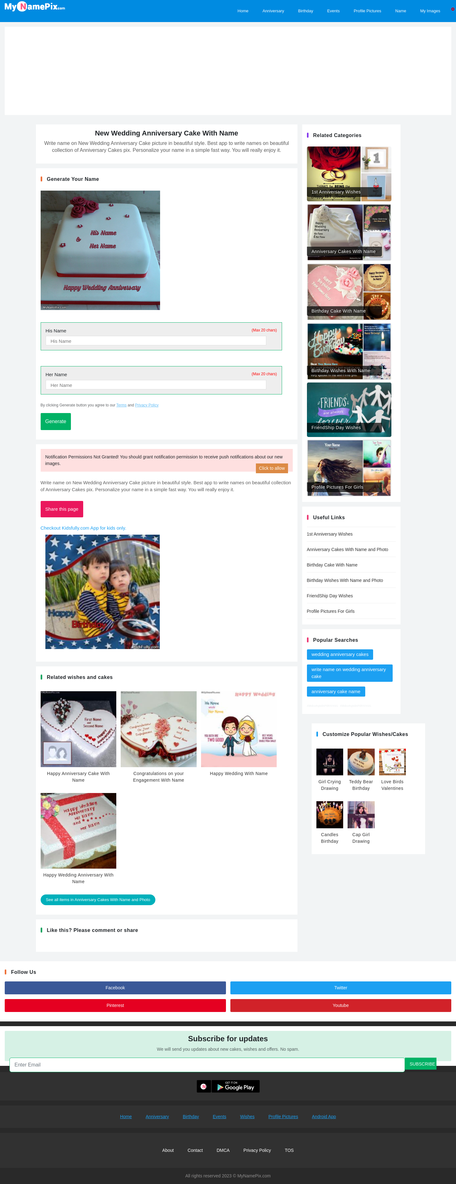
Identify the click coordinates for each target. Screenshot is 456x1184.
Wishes (247, 1116)
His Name (161, 330)
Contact (195, 1150)
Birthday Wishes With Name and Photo (345, 580)
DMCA (222, 1150)
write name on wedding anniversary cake (349, 673)
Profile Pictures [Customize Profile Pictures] (367, 11)
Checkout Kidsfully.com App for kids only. (83, 528)
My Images (430, 11)
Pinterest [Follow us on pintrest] (115, 1005)
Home (126, 1116)
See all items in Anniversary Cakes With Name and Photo (98, 899)
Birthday (191, 1116)
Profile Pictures (283, 1116)
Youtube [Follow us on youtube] (341, 1005)
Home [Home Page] (243, 11)
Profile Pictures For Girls (331, 611)
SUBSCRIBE (422, 1063)
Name (400, 11)
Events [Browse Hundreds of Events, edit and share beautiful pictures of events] (333, 11)
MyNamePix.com (254, 1175)
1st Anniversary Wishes (330, 534)
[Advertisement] (228, 71)
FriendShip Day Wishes (330, 595)
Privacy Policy (147, 405)
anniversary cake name (336, 691)
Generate (55, 421)
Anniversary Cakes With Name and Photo (347, 549)
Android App (324, 1116)
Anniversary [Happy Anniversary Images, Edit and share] (273, 11)
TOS (289, 1150)
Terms (121, 405)
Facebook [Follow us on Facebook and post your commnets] (115, 987)
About (168, 1150)
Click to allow (272, 468)
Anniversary (157, 1116)
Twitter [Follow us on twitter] (340, 987)
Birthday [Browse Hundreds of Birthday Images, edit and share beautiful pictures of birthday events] (305, 11)
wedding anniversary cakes (340, 654)
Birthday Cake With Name (332, 564)
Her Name (161, 374)
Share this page (61, 509)
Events (219, 1116)
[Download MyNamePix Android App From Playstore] (228, 1086)
